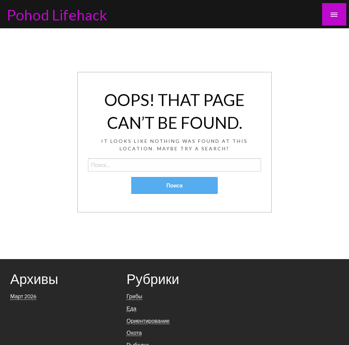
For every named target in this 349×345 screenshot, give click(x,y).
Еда (131, 308)
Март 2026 (23, 296)
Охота (134, 332)
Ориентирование (147, 320)
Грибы (134, 296)
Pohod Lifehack (57, 15)
